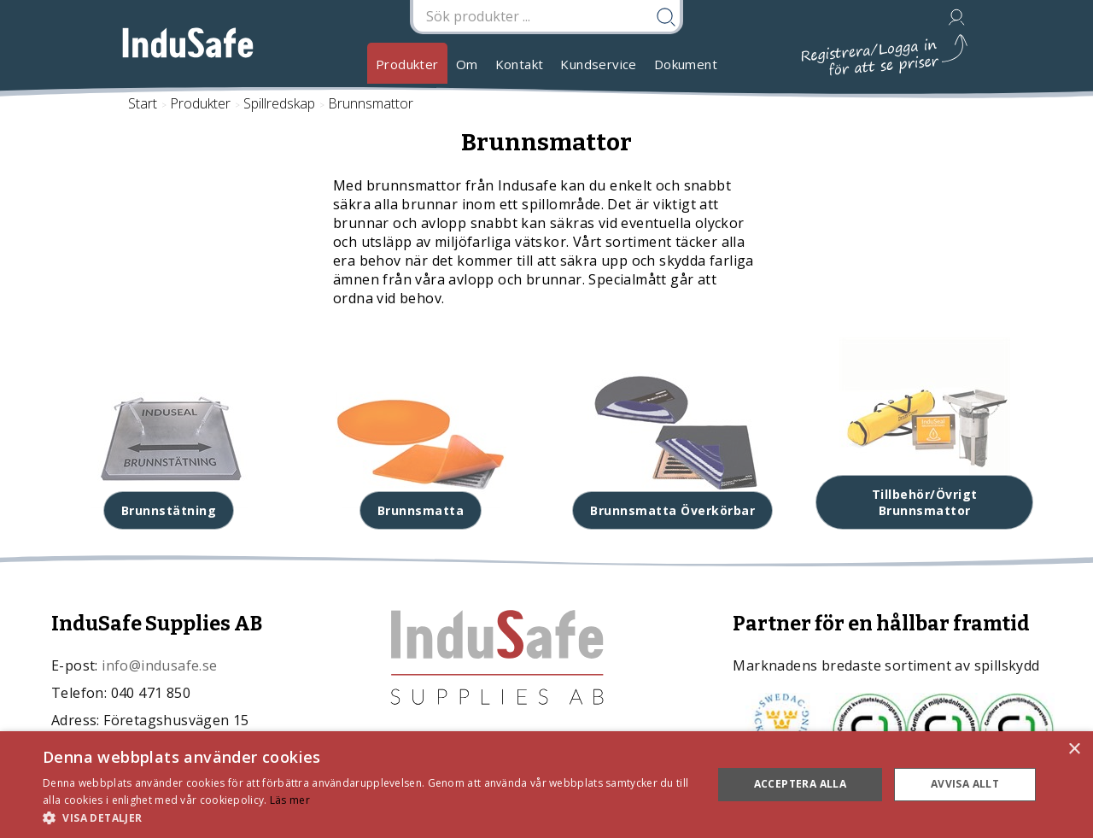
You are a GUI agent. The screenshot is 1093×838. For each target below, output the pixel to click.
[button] (368, 817)
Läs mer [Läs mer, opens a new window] (290, 800)
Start (142, 103)
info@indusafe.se (159, 665)
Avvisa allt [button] (965, 783)
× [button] (1073, 749)
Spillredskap (279, 103)
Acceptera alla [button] (800, 783)
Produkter (407, 64)
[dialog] (546, 784)
